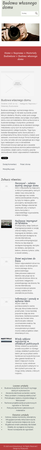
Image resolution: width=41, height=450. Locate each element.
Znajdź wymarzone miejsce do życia (20, 422)
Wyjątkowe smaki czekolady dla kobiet (20, 425)
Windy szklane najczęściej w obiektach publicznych (27, 341)
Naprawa (18, 53)
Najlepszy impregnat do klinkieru (26, 222)
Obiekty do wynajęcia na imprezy (20, 427)
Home (7, 53)
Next (38, 40)
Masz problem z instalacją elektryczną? (20, 396)
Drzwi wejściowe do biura (25, 260)
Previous (36, 40)
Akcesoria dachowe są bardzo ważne (20, 393)
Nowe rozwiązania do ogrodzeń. (20, 430)
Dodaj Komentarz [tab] (10, 164)
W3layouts (24, 448)
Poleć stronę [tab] (25, 164)
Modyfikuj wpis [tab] (9, 169)
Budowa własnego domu (27, 58)
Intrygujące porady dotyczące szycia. (20, 420)
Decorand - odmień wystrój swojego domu (27, 184)
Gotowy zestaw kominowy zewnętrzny (20, 417)
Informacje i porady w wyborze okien (27, 300)
